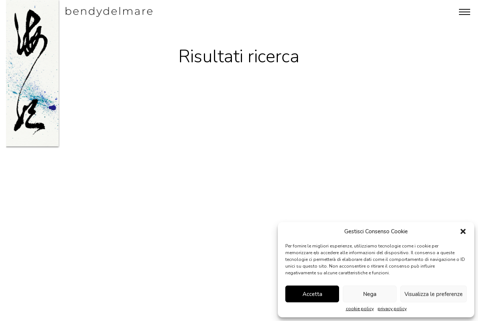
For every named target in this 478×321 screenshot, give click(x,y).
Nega (369, 294)
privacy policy (392, 309)
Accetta (312, 294)
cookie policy (360, 309)
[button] (463, 231)
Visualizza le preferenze (433, 294)
